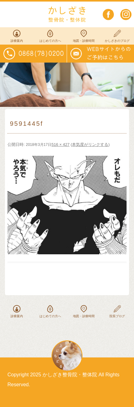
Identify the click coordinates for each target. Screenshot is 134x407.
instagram (126, 14)
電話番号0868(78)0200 (33, 54)
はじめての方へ (50, 40)
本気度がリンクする (90, 144)
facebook (108, 14)
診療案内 (17, 40)
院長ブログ (117, 316)
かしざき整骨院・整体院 (67, 14)
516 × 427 (60, 144)
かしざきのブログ (117, 40)
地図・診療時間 (84, 40)
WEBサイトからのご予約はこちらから (100, 54)
